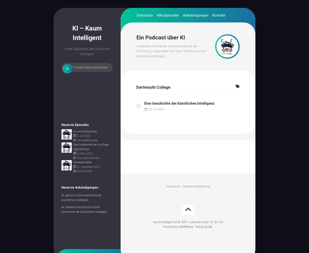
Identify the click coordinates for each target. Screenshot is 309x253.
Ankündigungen (195, 15)
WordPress (186, 227)
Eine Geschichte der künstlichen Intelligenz (179, 103)
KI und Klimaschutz (85, 143)
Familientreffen (82, 174)
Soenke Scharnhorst (77, 219)
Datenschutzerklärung (196, 186)
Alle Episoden (168, 15)
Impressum (173, 186)
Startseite (144, 15)
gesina (69, 207)
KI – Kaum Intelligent (87, 32)
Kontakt (218, 15)
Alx (210, 227)
